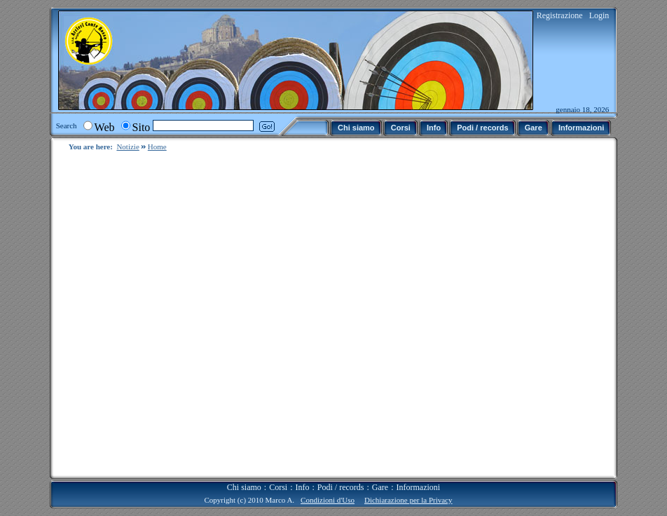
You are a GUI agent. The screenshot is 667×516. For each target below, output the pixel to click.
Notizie (127, 146)
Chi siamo (244, 476)
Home (157, 146)
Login (599, 15)
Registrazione (560, 15)
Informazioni (419, 476)
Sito (141, 127)
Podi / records (340, 476)
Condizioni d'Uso (328, 488)
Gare (380, 476)
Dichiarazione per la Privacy (408, 488)
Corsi (278, 476)
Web (105, 127)
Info (303, 476)
